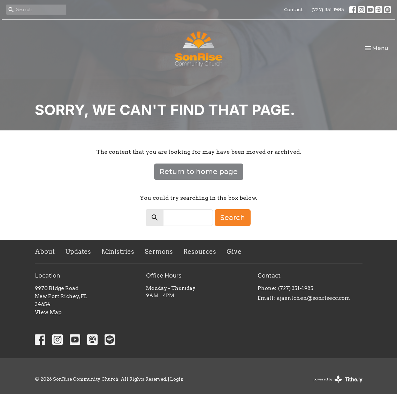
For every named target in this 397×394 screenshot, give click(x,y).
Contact (293, 9)
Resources (199, 251)
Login (177, 379)
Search (232, 217)
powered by (337, 379)
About (45, 251)
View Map (48, 312)
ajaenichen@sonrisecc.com (313, 298)
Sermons (159, 251)
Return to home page (199, 171)
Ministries (117, 251)
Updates (78, 251)
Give (234, 251)
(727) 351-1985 (328, 9)
